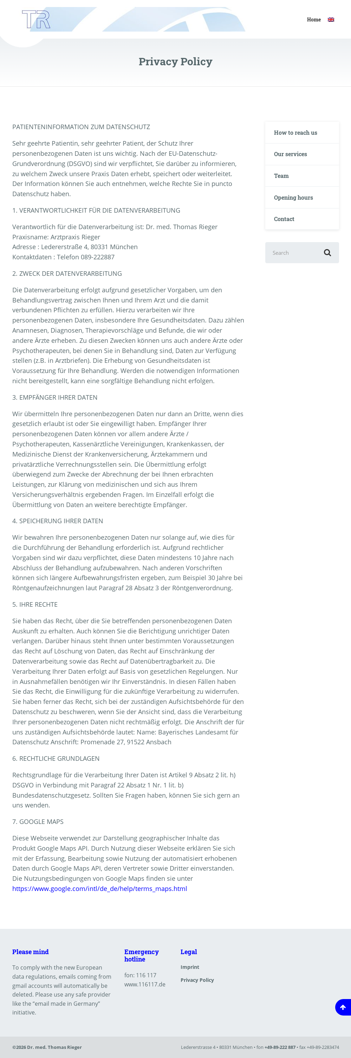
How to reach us (295, 132)
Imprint (190, 967)
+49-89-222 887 (280, 1047)
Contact (284, 218)
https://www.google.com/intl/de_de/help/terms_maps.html (99, 888)
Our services (290, 154)
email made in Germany (66, 1003)
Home (314, 19)
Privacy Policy (197, 980)
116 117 (146, 975)
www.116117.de (144, 984)
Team (281, 175)
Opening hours (293, 197)
